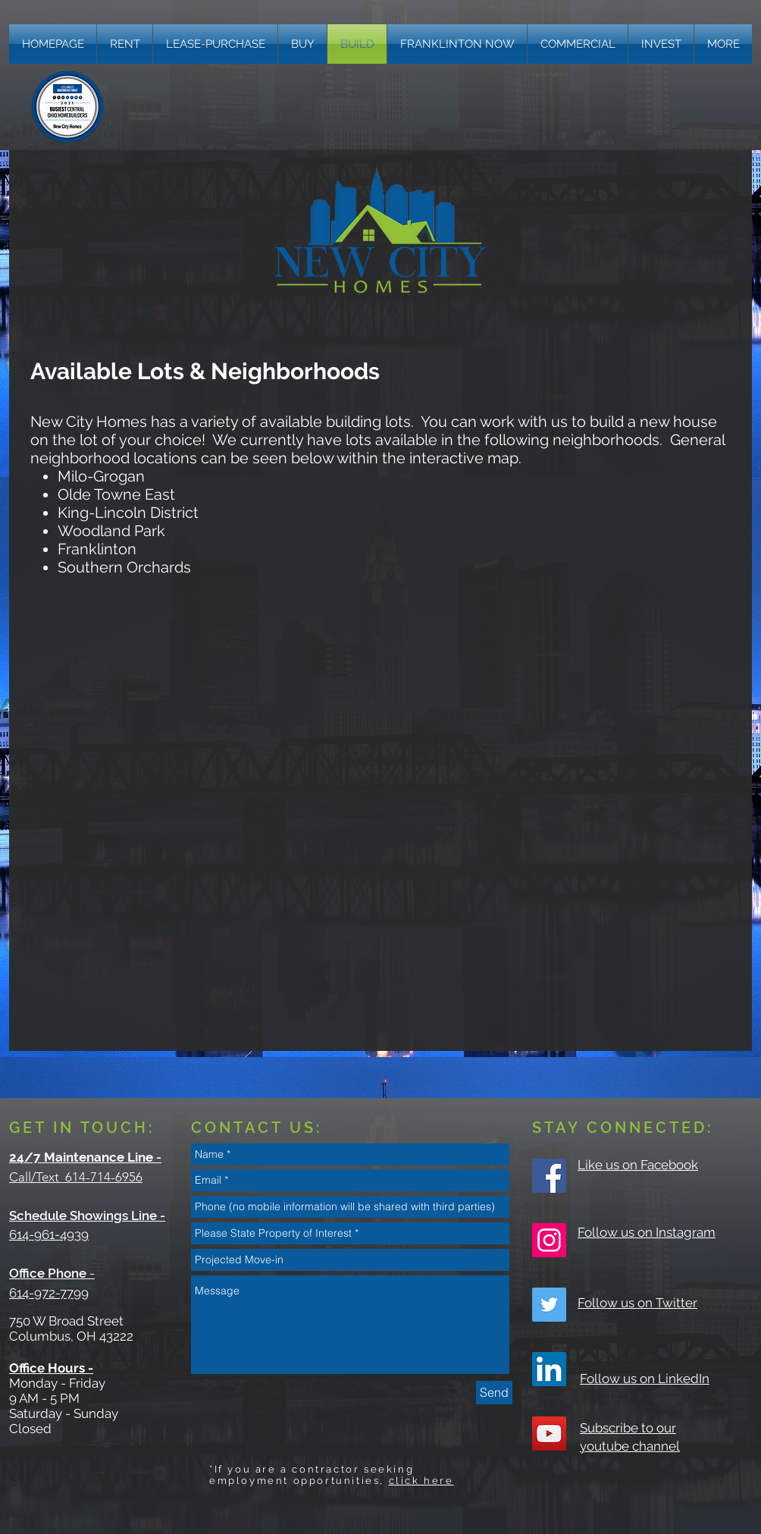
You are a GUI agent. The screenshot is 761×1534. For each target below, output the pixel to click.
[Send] (494, 1392)
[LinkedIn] (549, 1369)
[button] (723, 44)
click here (421, 1480)
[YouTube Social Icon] (549, 1433)
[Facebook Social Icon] (549, 1176)
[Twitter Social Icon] (549, 1305)
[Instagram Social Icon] (549, 1240)
